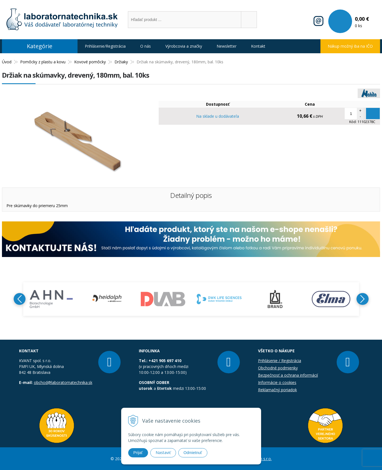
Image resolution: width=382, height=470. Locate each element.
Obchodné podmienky (278, 368)
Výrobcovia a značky (183, 46)
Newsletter (226, 46)
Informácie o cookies (277, 382)
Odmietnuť (193, 452)
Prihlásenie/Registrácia (105, 46)
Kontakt (258, 46)
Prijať (138, 452)
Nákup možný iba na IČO (350, 46)
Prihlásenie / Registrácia (279, 360)
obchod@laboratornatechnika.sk (63, 382)
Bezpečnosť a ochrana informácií (288, 375)
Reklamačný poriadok (277, 389)
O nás (145, 46)
